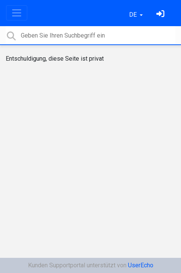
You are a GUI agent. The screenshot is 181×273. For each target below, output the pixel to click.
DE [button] (133, 14)
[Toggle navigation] (16, 12)
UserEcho (140, 265)
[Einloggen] (161, 14)
